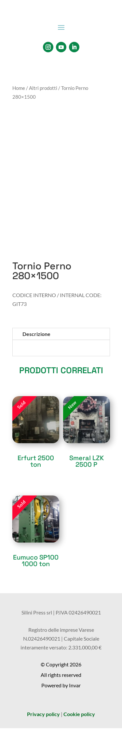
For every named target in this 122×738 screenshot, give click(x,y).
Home (18, 88)
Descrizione (36, 334)
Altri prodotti (43, 88)
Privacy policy (43, 714)
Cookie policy (79, 714)
